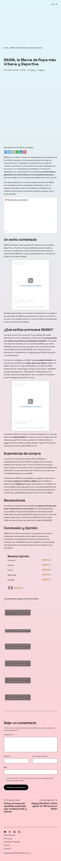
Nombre (7, 756)
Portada (5, 48)
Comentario (9, 735)
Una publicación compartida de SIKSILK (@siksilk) (30, 307)
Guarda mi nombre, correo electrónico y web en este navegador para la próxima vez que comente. (30, 779)
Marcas (41, 70)
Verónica (33, 70)
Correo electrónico (40, 756)
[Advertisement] (30, 25)
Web (5, 767)
